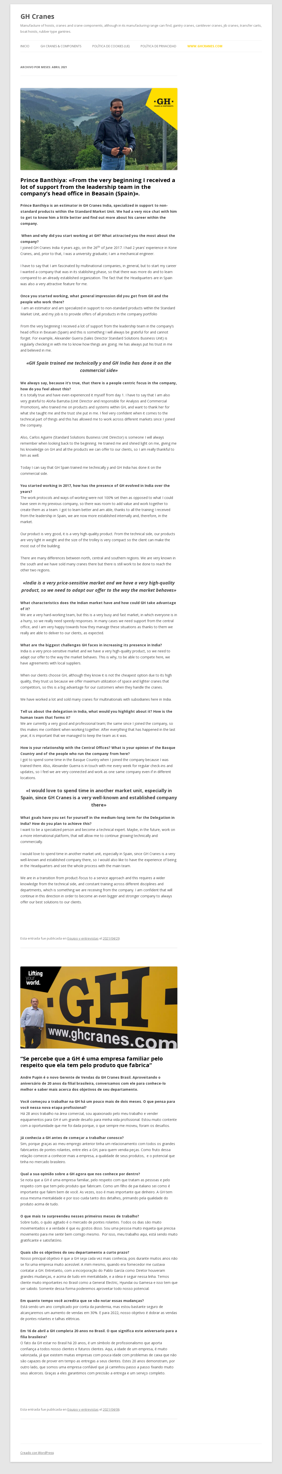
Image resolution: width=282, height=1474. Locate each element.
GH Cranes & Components (61, 46)
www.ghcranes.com (204, 46)
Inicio (24, 46)
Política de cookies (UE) (111, 46)
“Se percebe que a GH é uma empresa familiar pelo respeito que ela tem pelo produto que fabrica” (91, 1062)
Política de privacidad (158, 46)
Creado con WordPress (37, 1453)
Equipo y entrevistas (83, 938)
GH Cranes (37, 16)
